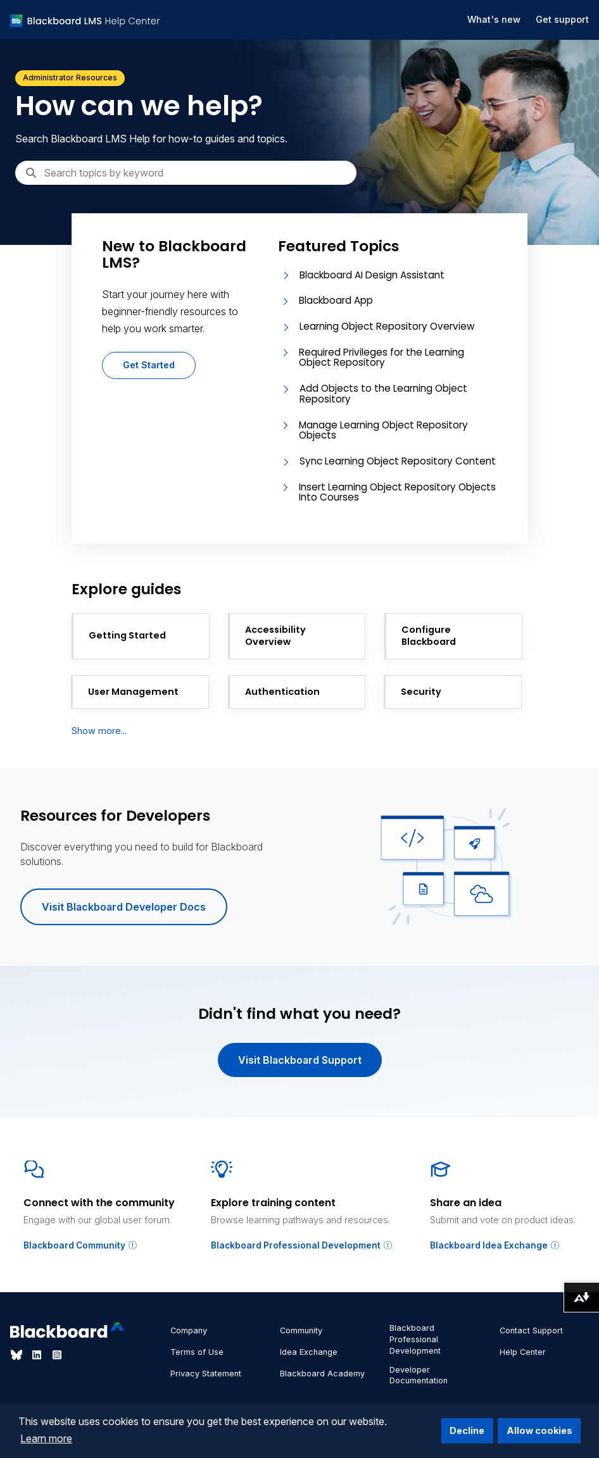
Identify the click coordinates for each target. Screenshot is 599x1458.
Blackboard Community (80, 1245)
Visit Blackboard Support (300, 1060)
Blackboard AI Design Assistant (372, 275)
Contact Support (531, 1330)
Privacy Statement (205, 1373)
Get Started (149, 364)
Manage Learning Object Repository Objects (383, 430)
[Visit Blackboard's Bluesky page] (17, 1355)
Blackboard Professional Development (302, 1245)
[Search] (185, 173)
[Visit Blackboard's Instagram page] (57, 1355)
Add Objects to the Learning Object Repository (383, 394)
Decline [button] (467, 1430)
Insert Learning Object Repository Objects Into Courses (397, 492)
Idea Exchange (308, 1352)
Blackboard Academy (322, 1373)
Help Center (523, 1352)
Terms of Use (197, 1352)
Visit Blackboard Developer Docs (124, 906)
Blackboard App (336, 300)
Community (301, 1330)
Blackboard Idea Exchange (495, 1245)
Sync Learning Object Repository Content (398, 461)
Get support (562, 19)
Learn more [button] (46, 1438)
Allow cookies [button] (539, 1430)
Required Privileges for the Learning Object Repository (381, 358)
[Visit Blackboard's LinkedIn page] (38, 1355)
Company (188, 1330)
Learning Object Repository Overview (387, 326)
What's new (493, 19)
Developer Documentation (418, 1375)
